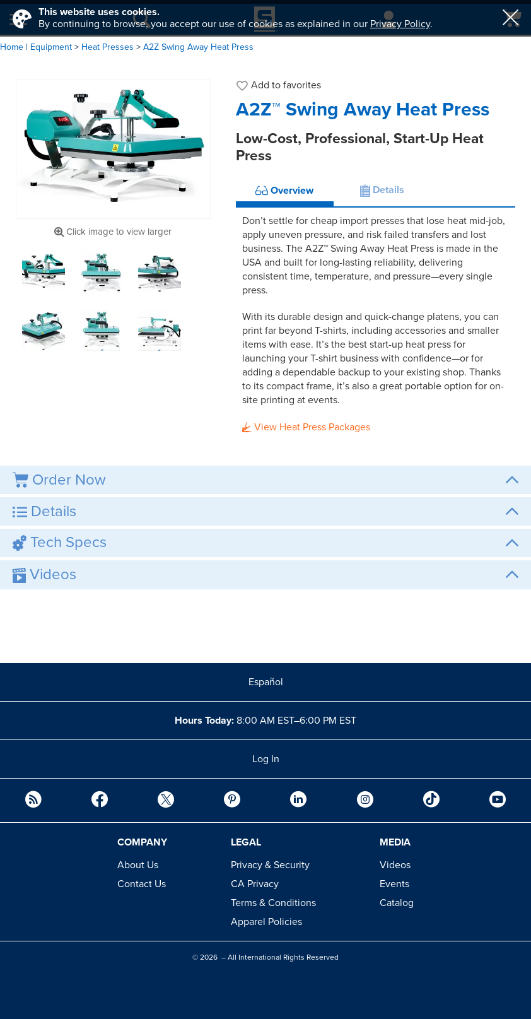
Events (394, 884)
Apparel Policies (266, 922)
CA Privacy (255, 884)
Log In (265, 759)
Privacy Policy (400, 24)
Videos (395, 865)
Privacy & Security (270, 865)
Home (11, 47)
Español (265, 682)
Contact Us (141, 884)
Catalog (397, 903)
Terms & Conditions (273, 903)
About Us (137, 865)
